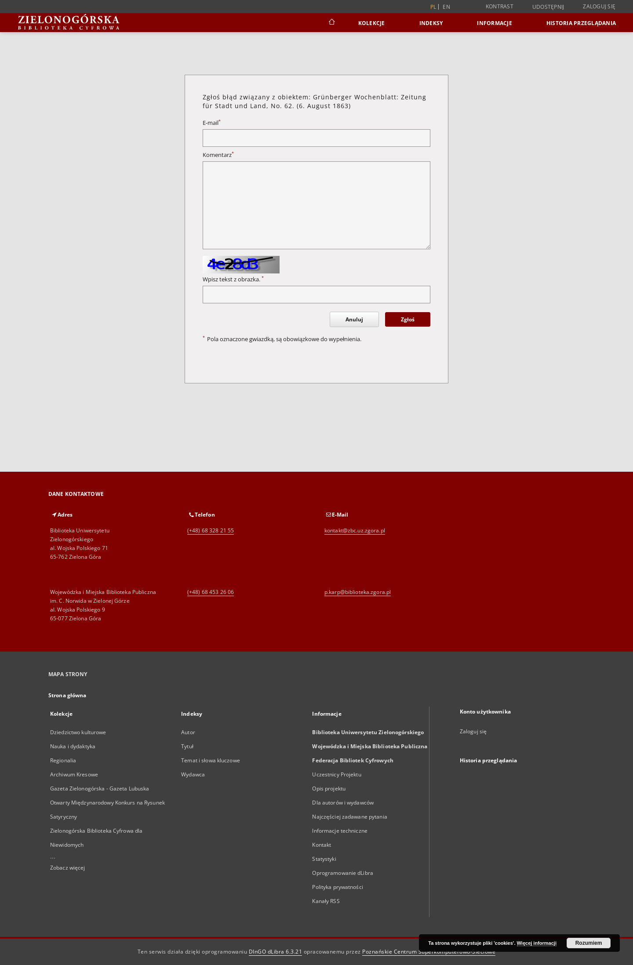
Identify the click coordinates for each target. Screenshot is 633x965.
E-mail (212, 123)
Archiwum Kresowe (74, 774)
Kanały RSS (325, 901)
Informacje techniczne (339, 830)
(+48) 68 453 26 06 (210, 592)
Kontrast (499, 6)
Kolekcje (371, 23)
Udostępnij (548, 7)
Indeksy (431, 23)
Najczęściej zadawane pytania (349, 816)
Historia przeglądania (581, 23)
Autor (188, 732)
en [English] (446, 7)
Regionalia (63, 760)
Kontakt (321, 844)
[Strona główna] (331, 23)
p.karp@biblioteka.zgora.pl (357, 592)
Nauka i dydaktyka (72, 746)
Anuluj (354, 319)
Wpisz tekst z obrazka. (233, 279)
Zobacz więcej (67, 867)
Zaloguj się (599, 6)
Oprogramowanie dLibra (342, 873)
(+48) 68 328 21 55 (210, 530)
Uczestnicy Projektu (336, 774)
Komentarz (218, 155)
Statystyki (324, 859)
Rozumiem (588, 943)
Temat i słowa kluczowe (210, 760)
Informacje (494, 23)
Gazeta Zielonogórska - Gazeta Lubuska (99, 788)
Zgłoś (408, 319)
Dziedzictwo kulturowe (78, 732)
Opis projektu (329, 788)
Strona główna (67, 695)
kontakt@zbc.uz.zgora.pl (354, 530)
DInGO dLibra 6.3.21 (275, 951)
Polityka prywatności (337, 887)
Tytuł (187, 746)
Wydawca (193, 774)
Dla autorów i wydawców (343, 802)
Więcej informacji (537, 943)
